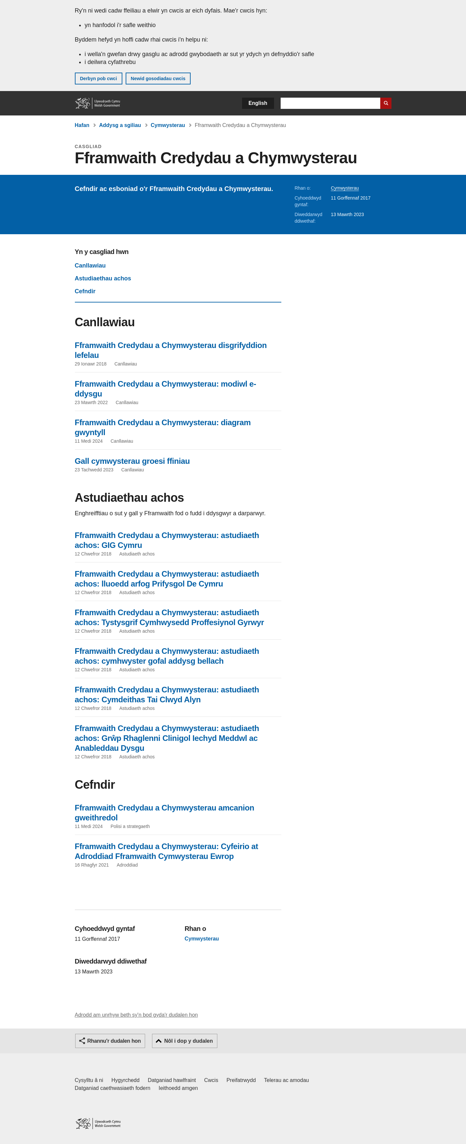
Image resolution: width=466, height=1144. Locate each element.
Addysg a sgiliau (120, 125)
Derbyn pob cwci (98, 78)
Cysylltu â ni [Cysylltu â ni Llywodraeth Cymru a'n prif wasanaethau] (89, 1080)
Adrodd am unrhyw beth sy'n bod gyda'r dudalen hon (136, 1015)
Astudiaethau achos (103, 278)
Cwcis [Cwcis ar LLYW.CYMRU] (211, 1080)
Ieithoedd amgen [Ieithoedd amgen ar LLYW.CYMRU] (178, 1088)
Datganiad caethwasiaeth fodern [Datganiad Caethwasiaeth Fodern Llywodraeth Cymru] (113, 1088)
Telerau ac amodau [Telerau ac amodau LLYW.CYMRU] (286, 1080)
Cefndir (85, 291)
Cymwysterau (168, 125)
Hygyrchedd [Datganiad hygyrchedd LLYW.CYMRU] (125, 1080)
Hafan (82, 125)
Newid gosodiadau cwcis (158, 78)
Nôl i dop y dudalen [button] (188, 1041)
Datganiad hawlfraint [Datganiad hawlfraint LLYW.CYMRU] (172, 1080)
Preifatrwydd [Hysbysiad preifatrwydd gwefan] (241, 1080)
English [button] (258, 103)
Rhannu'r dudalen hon (114, 1041)
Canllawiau (90, 265)
